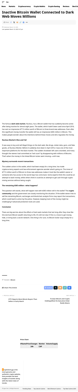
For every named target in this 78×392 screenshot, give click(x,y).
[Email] (17, 22)
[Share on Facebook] (11, 22)
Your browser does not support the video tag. (39, 98)
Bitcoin (13, 280)
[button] (3, 2)
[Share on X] (14, 22)
